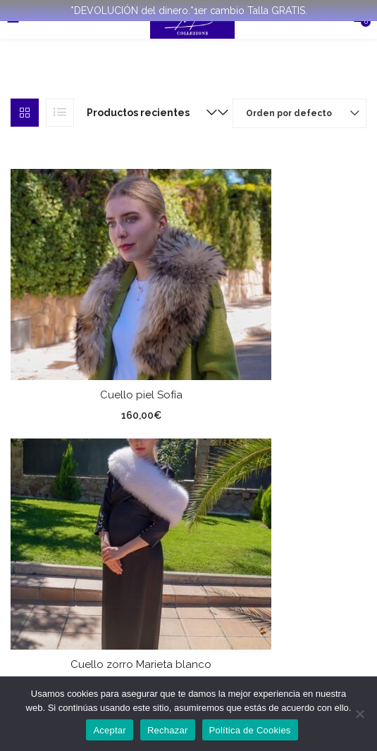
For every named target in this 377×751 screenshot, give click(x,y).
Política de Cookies (250, 730)
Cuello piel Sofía (141, 395)
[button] (148, 113)
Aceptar (109, 730)
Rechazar (167, 730)
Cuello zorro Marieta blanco (140, 664)
